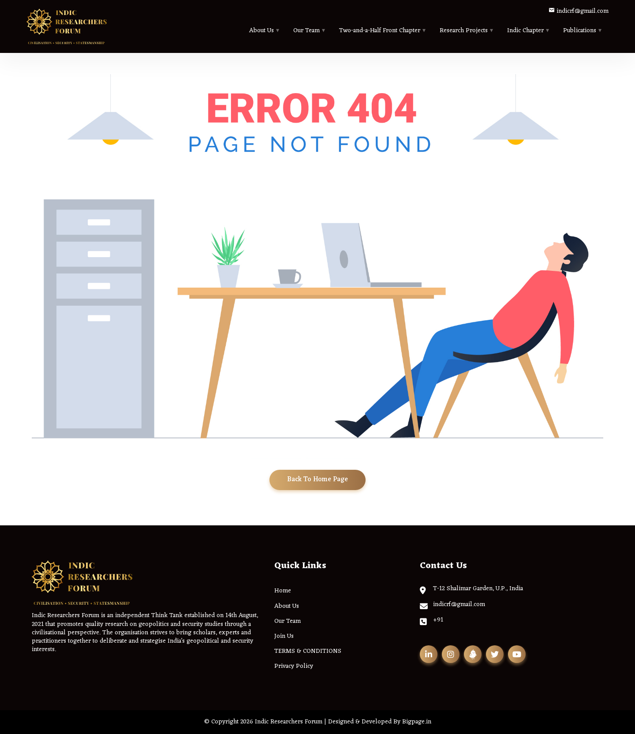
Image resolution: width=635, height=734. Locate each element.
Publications (579, 30)
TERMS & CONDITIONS (307, 651)
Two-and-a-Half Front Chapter (379, 30)
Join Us (284, 636)
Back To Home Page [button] (317, 480)
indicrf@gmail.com (579, 11)
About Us (261, 30)
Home (282, 590)
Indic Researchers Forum (288, 721)
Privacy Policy (293, 666)
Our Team (306, 30)
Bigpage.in (416, 721)
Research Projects (464, 30)
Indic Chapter (525, 30)
